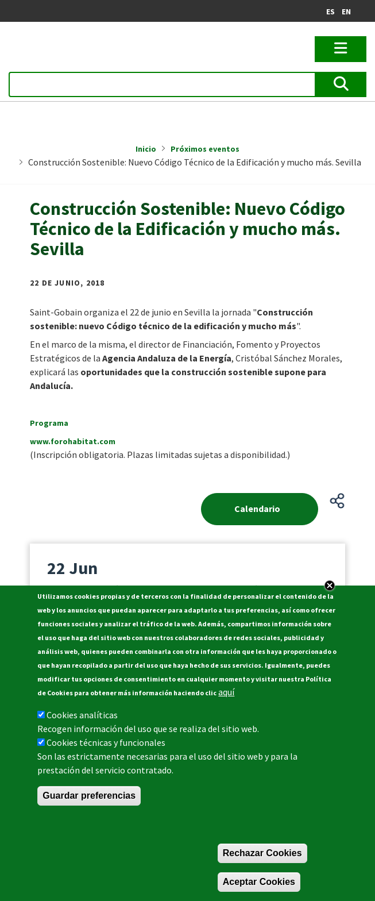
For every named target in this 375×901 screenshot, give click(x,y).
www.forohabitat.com (72, 441)
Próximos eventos (205, 149)
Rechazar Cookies (262, 853)
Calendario (257, 508)
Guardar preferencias (89, 795)
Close (330, 585)
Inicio (146, 149)
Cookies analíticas (82, 715)
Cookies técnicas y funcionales (106, 742)
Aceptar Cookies (259, 882)
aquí (226, 692)
